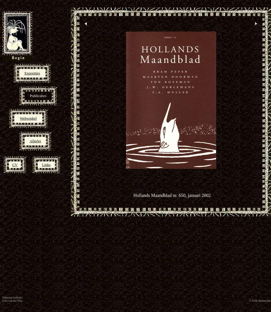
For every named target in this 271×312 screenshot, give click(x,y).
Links (46, 165)
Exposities (32, 73)
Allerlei (35, 141)
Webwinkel (28, 118)
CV (14, 165)
